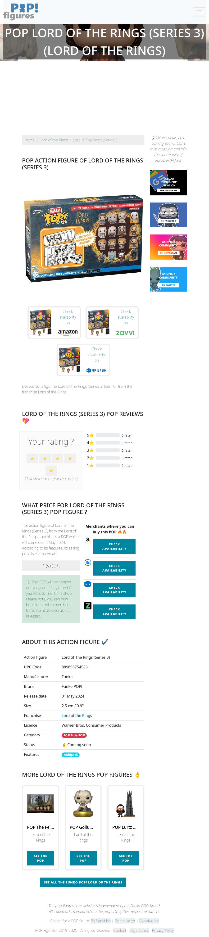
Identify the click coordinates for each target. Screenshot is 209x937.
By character (125, 920)
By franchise (101, 920)
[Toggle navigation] (199, 12)
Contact (119, 930)
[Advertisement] (104, 99)
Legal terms (139, 930)
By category (149, 920)
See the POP (40, 858)
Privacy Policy (163, 930)
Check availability (114, 546)
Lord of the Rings (77, 715)
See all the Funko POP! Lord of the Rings (83, 882)
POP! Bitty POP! (74, 735)
